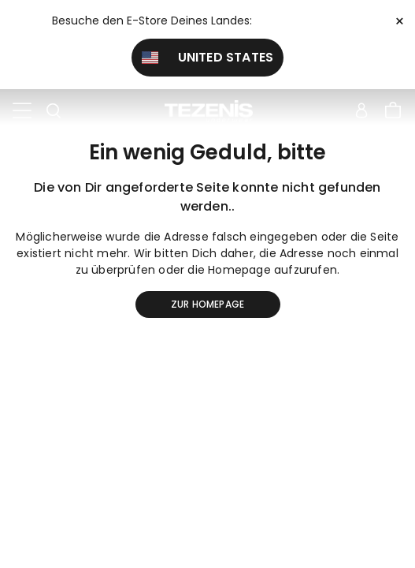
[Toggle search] (53, 111)
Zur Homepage (207, 304)
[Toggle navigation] (22, 111)
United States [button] (208, 57)
